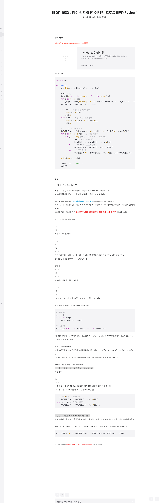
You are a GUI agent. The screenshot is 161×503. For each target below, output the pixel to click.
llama (6, 167)
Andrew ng (8, 220)
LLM (5, 232)
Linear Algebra (9, 95)
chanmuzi (14, 19)
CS (4, 81)
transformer (8, 248)
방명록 (4, 131)
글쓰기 (4, 135)
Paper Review (9, 54)
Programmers (9, 276)
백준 (5, 244)
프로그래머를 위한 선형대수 (13, 99)
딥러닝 (6, 58)
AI (4, 212)
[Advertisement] (95, 467)
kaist (5, 252)
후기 (5, 46)
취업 (4, 50)
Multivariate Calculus (11, 91)
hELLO (4, 303)
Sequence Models (10, 66)
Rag (5, 183)
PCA (5, 107)
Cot (5, 191)
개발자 (6, 171)
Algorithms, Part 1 (10, 70)
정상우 (18, 303)
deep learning (9, 240)
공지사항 (5, 144)
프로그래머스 (8, 175)
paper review (8, 268)
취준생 (6, 204)
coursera (7, 236)
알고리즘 (6, 62)
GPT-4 (6, 224)
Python (6, 187)
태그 (3, 127)
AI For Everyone (9, 103)
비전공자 (7, 179)
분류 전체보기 (9, 41)
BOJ (5, 260)
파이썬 (6, 208)
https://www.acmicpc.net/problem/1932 (71, 43)
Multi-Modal (8, 272)
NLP (5, 195)
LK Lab (6, 199)
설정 (3, 139)
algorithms (8, 256)
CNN (5, 228)
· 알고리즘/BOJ (101, 17)
